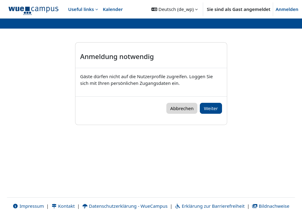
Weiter (211, 108)
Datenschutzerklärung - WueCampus (125, 206)
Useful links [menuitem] (81, 9)
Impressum (28, 206)
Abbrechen (182, 108)
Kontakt (63, 206)
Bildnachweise (270, 206)
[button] (175, 9)
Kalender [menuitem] (113, 9)
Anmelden (287, 9)
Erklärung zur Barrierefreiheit (210, 206)
